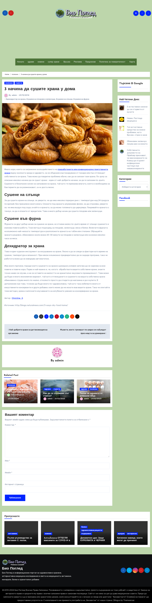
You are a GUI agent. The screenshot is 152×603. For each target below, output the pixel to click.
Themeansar (128, 599)
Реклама (78, 62)
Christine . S (17, 298)
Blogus (117, 599)
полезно (9, 83)
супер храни (53, 62)
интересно (132, 533)
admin (14, 95)
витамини (12, 533)
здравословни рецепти (91, 529)
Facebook (124, 198)
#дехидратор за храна (16, 99)
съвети (19, 83)
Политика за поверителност (112, 62)
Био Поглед (12, 568)
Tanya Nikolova (15, 395)
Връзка (66, 62)
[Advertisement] (76, 38)
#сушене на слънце (64, 99)
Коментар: (10, 424)
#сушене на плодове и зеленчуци (40, 99)
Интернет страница (14, 483)
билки (84, 526)
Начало (20, 62)
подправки (86, 533)
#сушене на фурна (81, 99)
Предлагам (90, 62)
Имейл (8, 472)
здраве (31, 62)
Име (7, 460)
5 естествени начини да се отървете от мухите (137, 109)
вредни (121, 533)
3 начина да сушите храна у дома (42, 89)
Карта (132, 62)
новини (41, 62)
